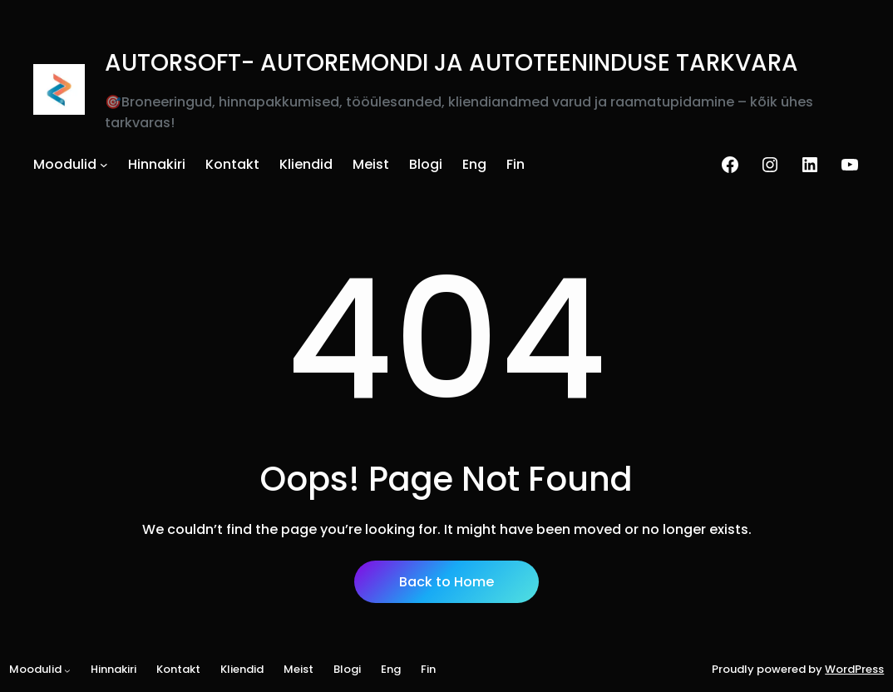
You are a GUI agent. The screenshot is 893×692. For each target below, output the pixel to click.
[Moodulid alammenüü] (104, 165)
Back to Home (446, 581)
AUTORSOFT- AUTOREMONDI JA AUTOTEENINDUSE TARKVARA (451, 63)
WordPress (854, 669)
